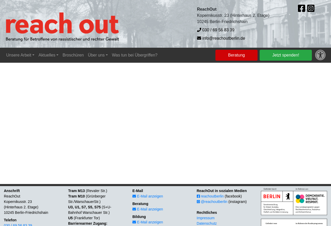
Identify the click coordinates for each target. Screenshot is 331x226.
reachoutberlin (210, 196)
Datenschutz (207, 223)
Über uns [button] (96, 55)
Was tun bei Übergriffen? (134, 55)
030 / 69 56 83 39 (216, 30)
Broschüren (73, 55)
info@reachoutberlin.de (221, 38)
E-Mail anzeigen (147, 196)
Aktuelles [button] (47, 55)
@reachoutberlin (212, 202)
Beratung (236, 55)
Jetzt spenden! (285, 55)
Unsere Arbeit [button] (18, 55)
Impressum (206, 218)
